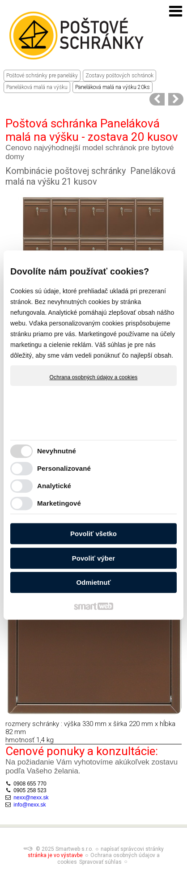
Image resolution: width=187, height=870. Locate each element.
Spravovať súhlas (100, 862)
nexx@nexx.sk (30, 797)
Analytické (54, 486)
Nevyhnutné (56, 451)
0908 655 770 (29, 784)
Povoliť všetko (93, 533)
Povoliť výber (93, 558)
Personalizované (64, 468)
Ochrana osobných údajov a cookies (94, 377)
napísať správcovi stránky (132, 849)
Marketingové (59, 503)
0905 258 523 (29, 790)
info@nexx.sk (29, 805)
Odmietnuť (93, 582)
